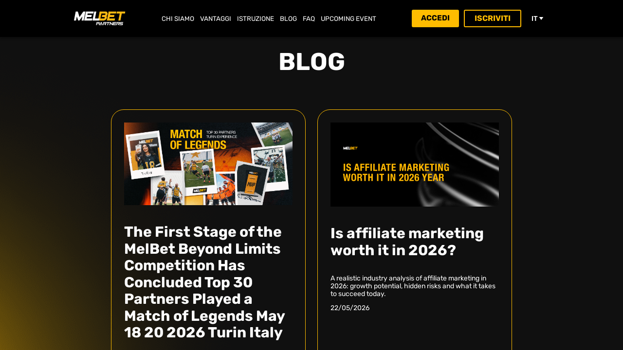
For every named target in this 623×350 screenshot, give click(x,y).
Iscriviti (493, 18)
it (538, 18)
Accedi (435, 18)
